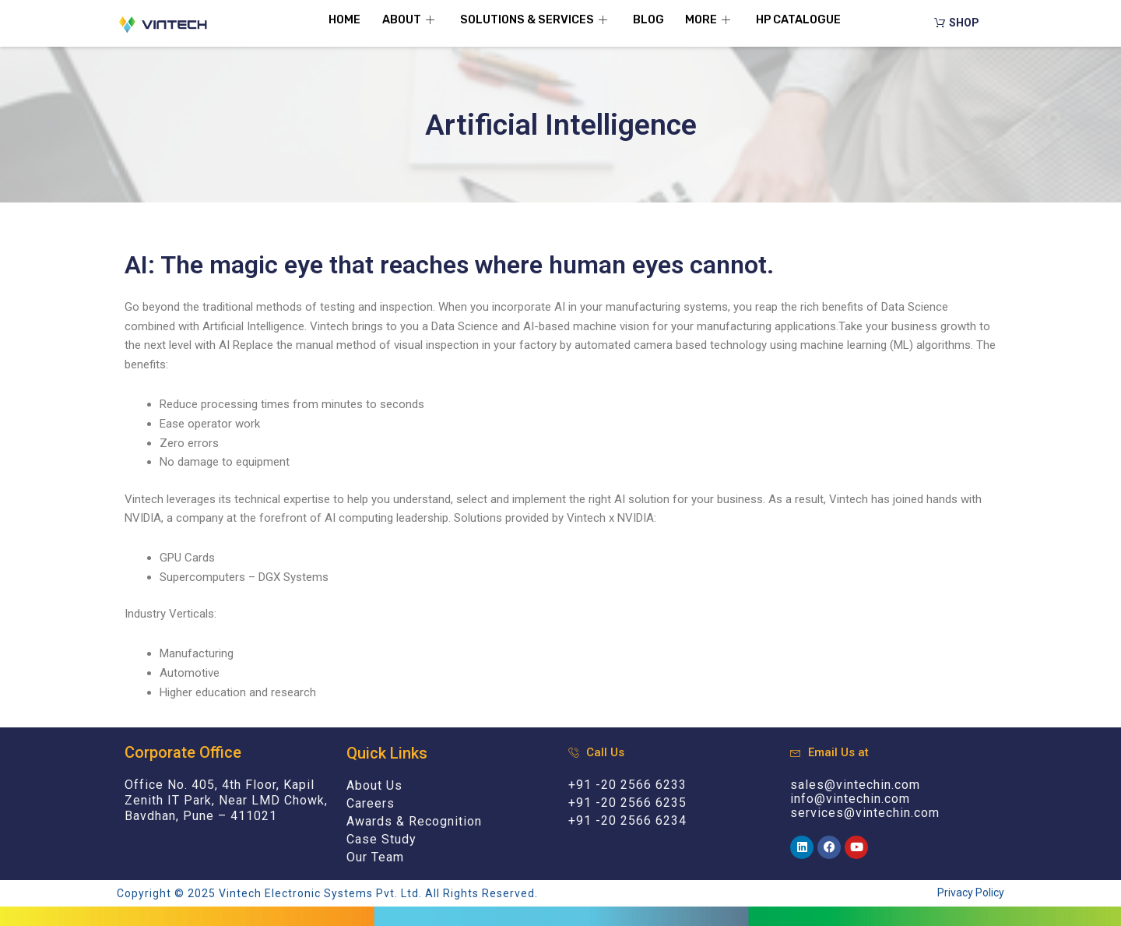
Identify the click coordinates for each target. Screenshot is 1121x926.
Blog (649, 19)
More (713, 19)
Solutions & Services (533, 19)
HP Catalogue (805, 19)
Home (336, 19)
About (405, 19)
